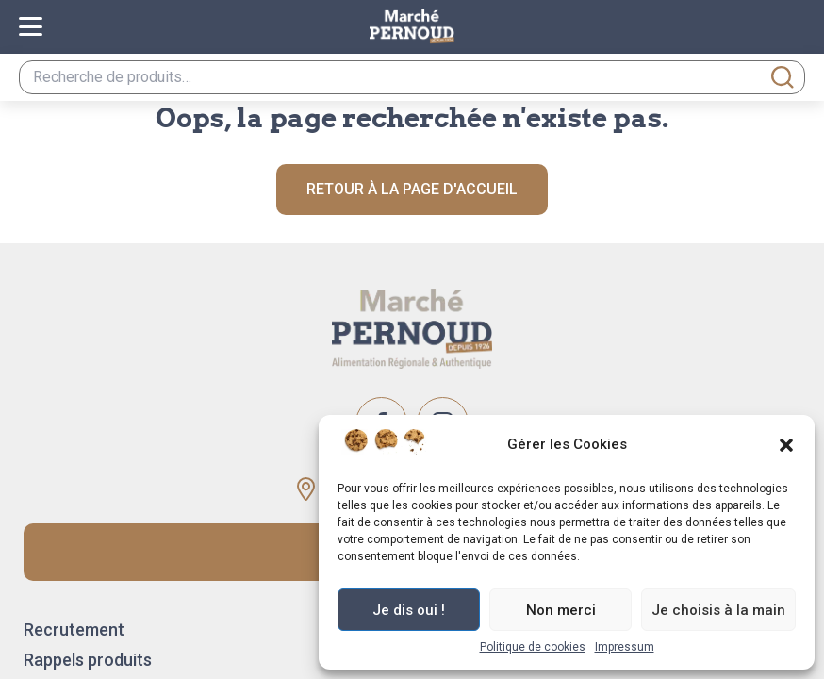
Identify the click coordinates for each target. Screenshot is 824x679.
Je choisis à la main (718, 610)
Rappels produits (88, 660)
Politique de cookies (532, 647)
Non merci (561, 610)
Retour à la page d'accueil (412, 189)
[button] (786, 445)
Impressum (624, 647)
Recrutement (74, 629)
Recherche (782, 77)
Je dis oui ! (408, 610)
